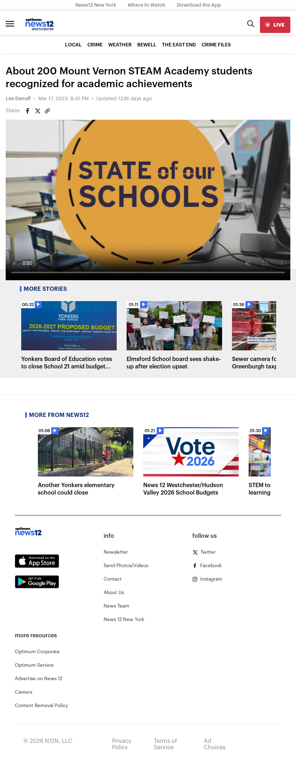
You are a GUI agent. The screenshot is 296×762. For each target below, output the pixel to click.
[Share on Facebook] (27, 111)
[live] (275, 25)
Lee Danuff (18, 98)
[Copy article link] (47, 111)
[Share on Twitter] (37, 111)
